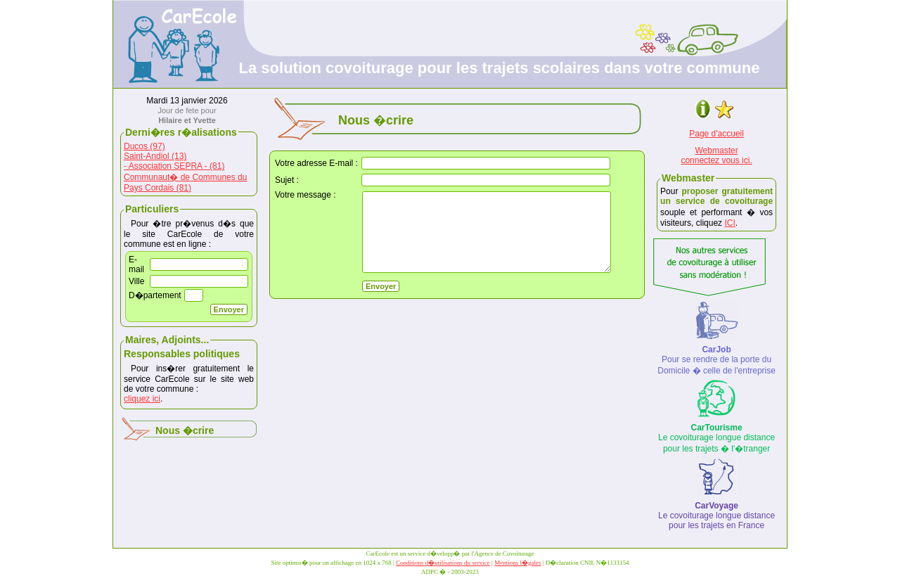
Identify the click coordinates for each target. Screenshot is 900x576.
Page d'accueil (716, 134)
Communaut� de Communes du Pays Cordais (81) (185, 182)
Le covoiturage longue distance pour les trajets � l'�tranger (716, 438)
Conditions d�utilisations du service (443, 562)
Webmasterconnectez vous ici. (716, 155)
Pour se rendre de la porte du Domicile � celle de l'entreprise (716, 360)
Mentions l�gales (517, 562)
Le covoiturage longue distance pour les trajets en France (716, 515)
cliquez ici (142, 399)
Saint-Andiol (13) (155, 156)
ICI (729, 223)
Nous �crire (184, 430)
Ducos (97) (144, 146)
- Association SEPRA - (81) (174, 166)
